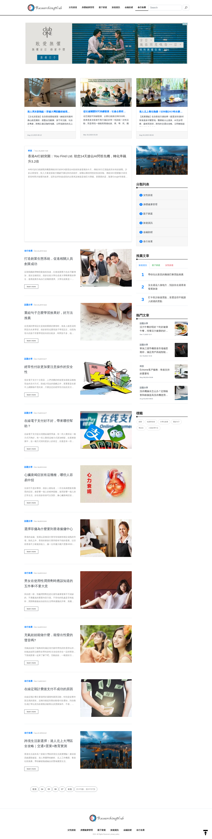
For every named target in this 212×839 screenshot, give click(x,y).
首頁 (34, 789)
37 (62, 789)
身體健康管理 (89, 7)
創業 (140, 422)
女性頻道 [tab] (169, 265)
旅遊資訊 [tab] (143, 265)
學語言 (141, 428)
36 (55, 789)
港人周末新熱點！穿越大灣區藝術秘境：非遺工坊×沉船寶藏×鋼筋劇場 (48, 112)
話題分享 (28, 305)
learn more (31, 286)
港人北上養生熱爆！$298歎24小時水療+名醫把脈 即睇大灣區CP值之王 (159, 112)
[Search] (165, 7)
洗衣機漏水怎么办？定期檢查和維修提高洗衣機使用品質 (154, 395)
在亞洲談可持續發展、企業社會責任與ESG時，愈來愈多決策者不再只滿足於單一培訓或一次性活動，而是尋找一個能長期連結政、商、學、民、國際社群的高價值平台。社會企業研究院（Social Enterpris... (106, 123)
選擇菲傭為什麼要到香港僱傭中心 (48, 529)
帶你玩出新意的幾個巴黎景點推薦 (165, 274)
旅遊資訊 (117, 7)
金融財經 (130, 7)
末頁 (70, 789)
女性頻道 (74, 7)
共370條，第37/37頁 (85, 789)
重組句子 (176, 422)
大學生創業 (164, 422)
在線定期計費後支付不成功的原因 (48, 689)
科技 (30, 150)
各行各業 (143, 7)
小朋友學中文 (153, 428)
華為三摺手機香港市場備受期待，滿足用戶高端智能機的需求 (154, 352)
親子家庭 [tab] (156, 265)
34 (42, 789)
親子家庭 (104, 7)
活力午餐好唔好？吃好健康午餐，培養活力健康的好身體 (154, 331)
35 (49, 789)
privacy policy (114, 834)
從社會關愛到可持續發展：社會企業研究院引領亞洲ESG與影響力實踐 (104, 111)
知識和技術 (151, 422)
